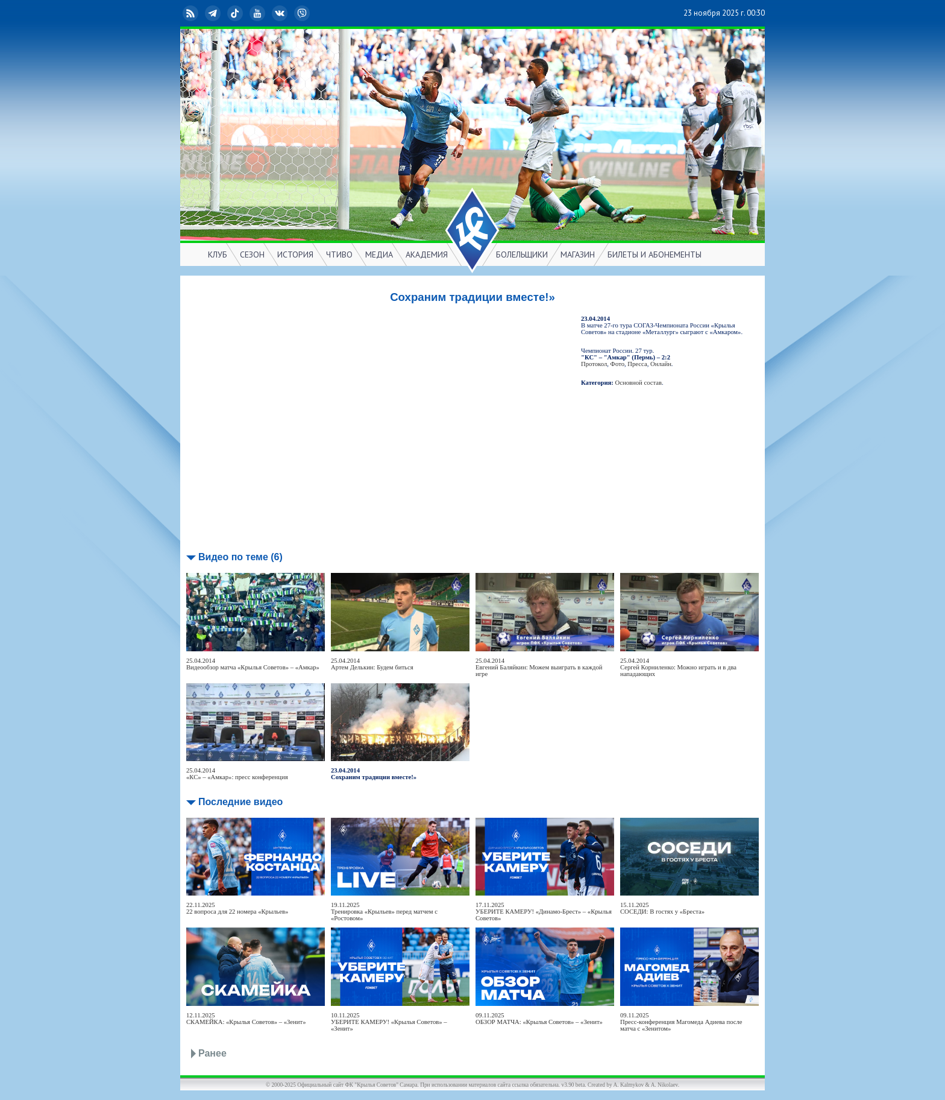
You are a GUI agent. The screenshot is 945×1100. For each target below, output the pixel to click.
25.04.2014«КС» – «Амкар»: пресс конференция (237, 773)
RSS (192, 13)
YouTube (259, 13)
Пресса (637, 364)
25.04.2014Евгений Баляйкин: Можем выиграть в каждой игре (539, 667)
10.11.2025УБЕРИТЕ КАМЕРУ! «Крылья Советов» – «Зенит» (389, 1022)
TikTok (236, 13)
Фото (617, 364)
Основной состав (638, 382)
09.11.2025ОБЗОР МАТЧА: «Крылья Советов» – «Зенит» (539, 1018)
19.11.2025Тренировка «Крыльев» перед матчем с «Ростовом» (384, 911)
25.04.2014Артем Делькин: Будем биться (372, 664)
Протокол (594, 364)
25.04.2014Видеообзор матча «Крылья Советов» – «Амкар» (252, 664)
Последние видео (240, 802)
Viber (303, 13)
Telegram (214, 13)
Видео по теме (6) (240, 557)
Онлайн (660, 364)
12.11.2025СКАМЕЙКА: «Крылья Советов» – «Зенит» (246, 1018)
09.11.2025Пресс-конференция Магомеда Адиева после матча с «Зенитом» (681, 1022)
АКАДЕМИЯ (427, 254)
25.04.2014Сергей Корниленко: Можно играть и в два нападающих (678, 667)
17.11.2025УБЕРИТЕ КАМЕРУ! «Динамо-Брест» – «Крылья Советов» (544, 911)
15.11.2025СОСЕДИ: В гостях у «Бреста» (662, 908)
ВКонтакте (281, 13)
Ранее (212, 1053)
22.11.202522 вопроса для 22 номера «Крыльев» (237, 908)
